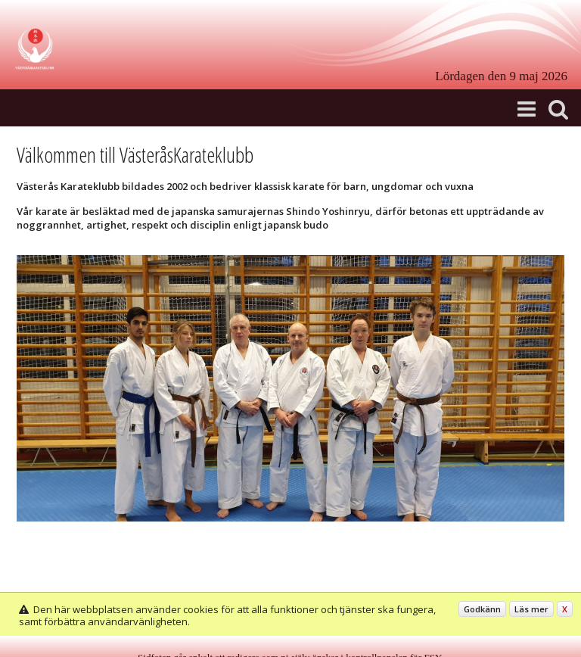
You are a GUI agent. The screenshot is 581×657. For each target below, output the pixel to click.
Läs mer (531, 609)
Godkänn (482, 609)
